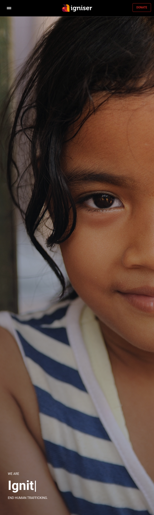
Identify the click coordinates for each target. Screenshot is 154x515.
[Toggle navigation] (21, 8)
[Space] (77, 8)
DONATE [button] (141, 7)
